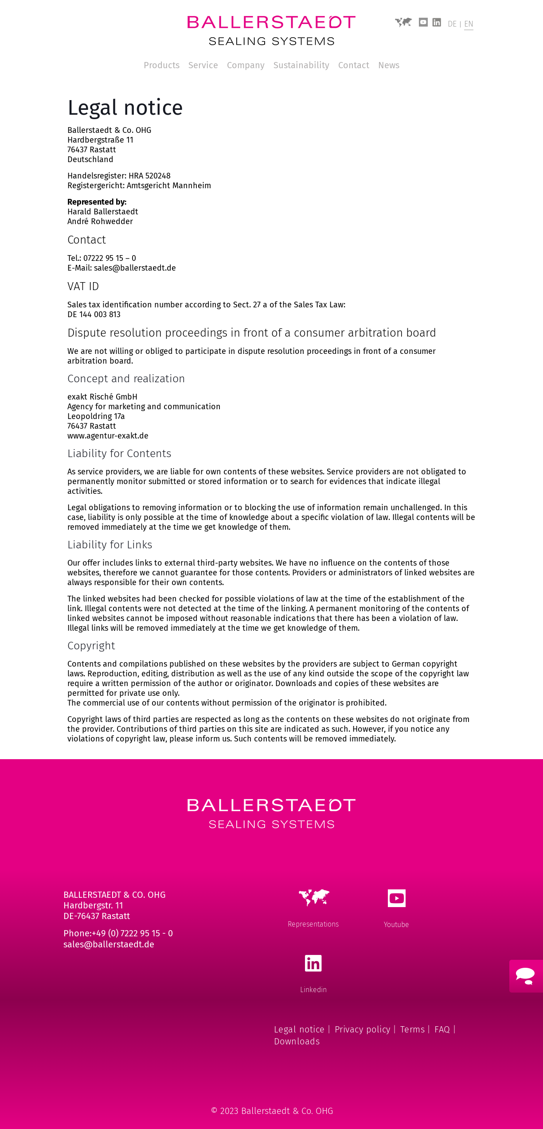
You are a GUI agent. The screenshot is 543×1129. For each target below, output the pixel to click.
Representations (313, 924)
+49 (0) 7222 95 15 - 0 (132, 933)
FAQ (442, 1029)
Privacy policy (363, 1029)
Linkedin (313, 989)
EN (468, 24)
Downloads (297, 1041)
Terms (412, 1029)
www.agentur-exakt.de (107, 436)
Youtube (396, 924)
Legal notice (299, 1029)
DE (452, 24)
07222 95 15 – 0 (109, 258)
